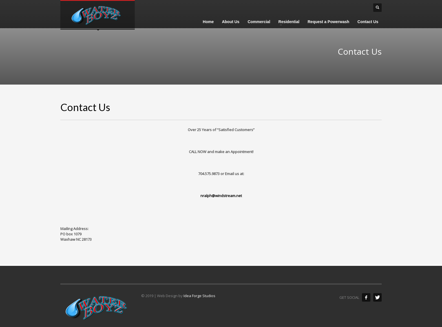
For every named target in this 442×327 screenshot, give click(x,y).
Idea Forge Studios (199, 295)
